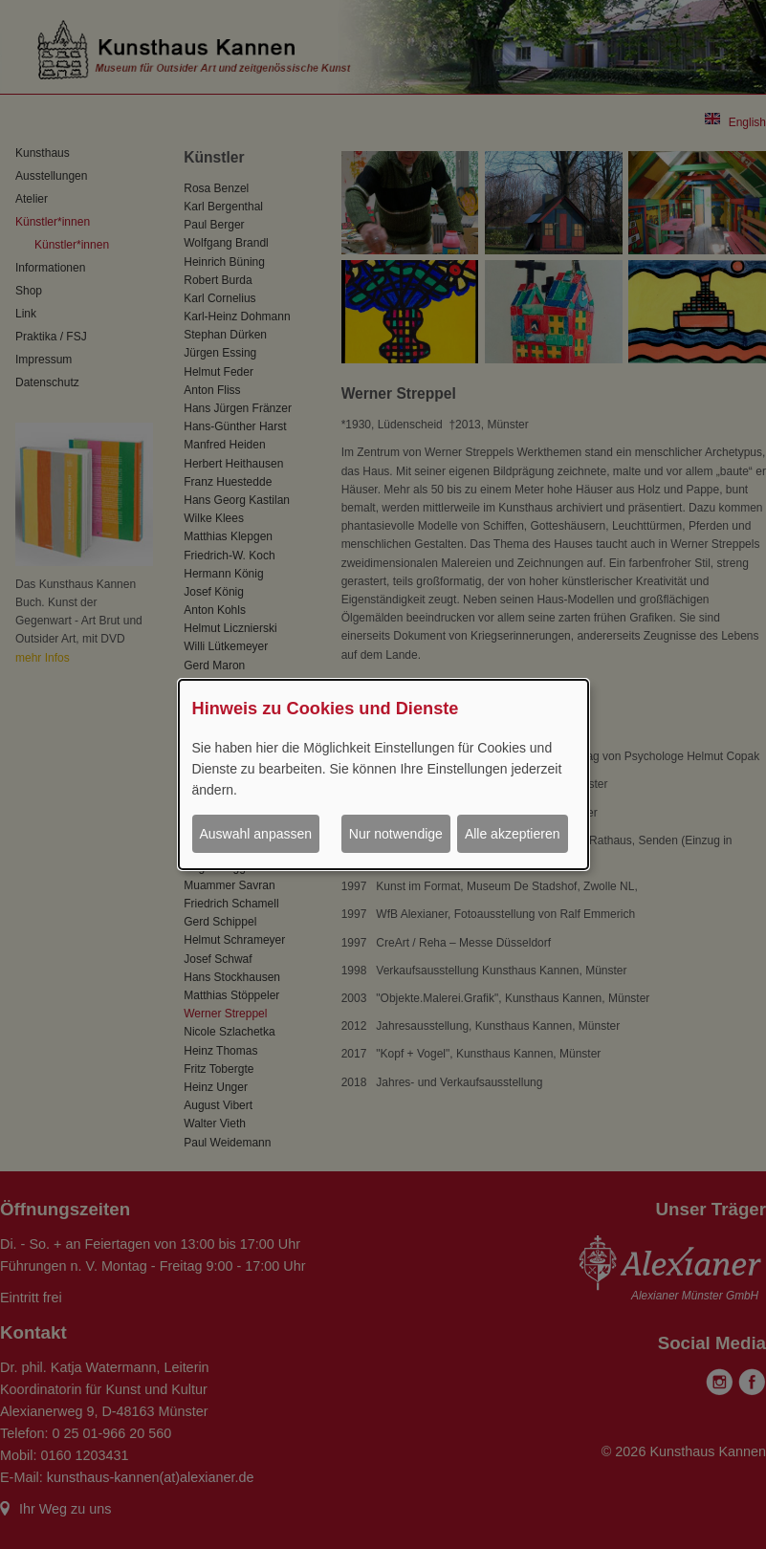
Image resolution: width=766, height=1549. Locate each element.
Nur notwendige (396, 833)
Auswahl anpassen (256, 833)
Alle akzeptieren (512, 833)
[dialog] (383, 774)
